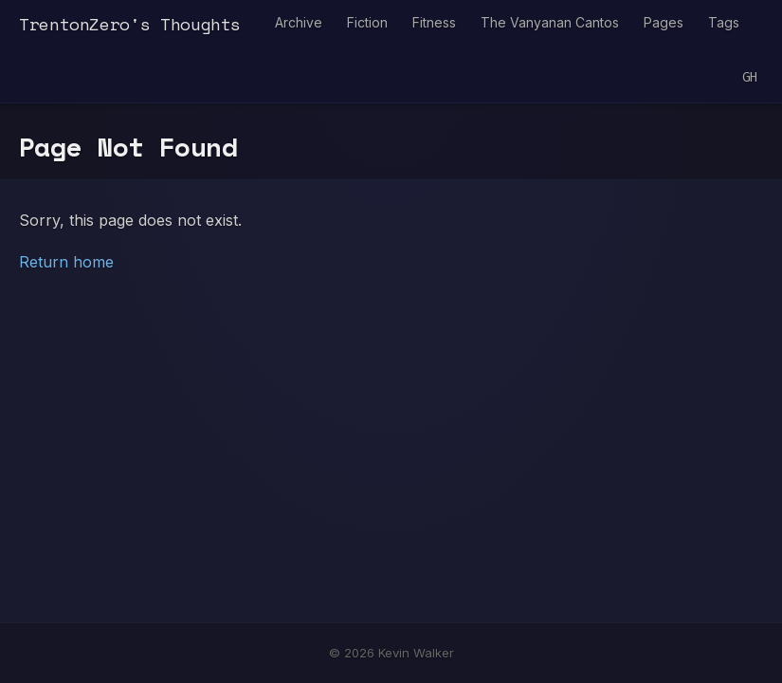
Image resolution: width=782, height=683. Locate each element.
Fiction (367, 22)
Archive (298, 22)
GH (749, 77)
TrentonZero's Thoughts (130, 23)
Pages (663, 22)
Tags (723, 22)
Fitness (434, 22)
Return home (66, 261)
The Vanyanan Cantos (550, 22)
